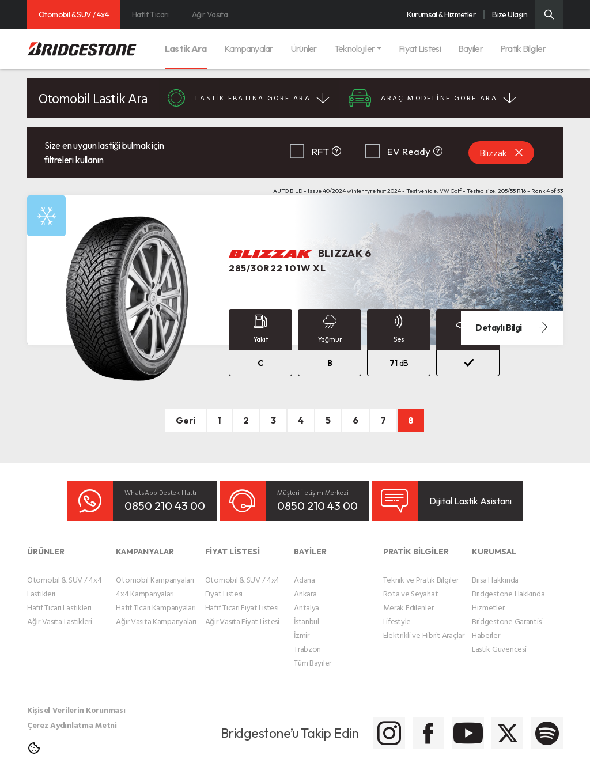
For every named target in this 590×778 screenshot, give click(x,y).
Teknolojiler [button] (354, 48)
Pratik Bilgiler (523, 48)
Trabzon (307, 641)
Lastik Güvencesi (499, 641)
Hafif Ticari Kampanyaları (155, 600)
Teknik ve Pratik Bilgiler (421, 572)
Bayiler (470, 48)
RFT (320, 151)
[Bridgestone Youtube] (426, 725)
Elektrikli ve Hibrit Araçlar (423, 627)
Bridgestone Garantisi (507, 613)
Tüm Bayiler (312, 655)
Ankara (305, 586)
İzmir (301, 627)
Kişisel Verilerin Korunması (76, 702)
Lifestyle (397, 613)
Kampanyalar (248, 48)
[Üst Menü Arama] (549, 14)
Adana (304, 572)
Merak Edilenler (408, 600)
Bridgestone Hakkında (508, 586)
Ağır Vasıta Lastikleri (59, 613)
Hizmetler (488, 600)
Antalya (306, 600)
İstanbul (306, 613)
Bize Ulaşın (509, 14)
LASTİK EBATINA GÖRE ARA (256, 98)
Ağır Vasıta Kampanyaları (156, 613)
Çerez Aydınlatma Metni (72, 717)
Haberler (486, 627)
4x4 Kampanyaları (145, 586)
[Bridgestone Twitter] (483, 725)
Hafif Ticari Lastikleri (59, 600)
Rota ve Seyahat (410, 586)
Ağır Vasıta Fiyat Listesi (242, 613)
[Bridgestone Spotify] (541, 725)
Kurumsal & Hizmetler (441, 14)
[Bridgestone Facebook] (368, 725)
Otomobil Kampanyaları (155, 572)
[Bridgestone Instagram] (310, 725)
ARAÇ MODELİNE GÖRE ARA (459, 98)
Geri (185, 420)
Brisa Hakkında (495, 572)
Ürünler (303, 48)
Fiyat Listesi (420, 48)
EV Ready (408, 151)
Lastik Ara (186, 48)
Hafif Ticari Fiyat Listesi (242, 600)
